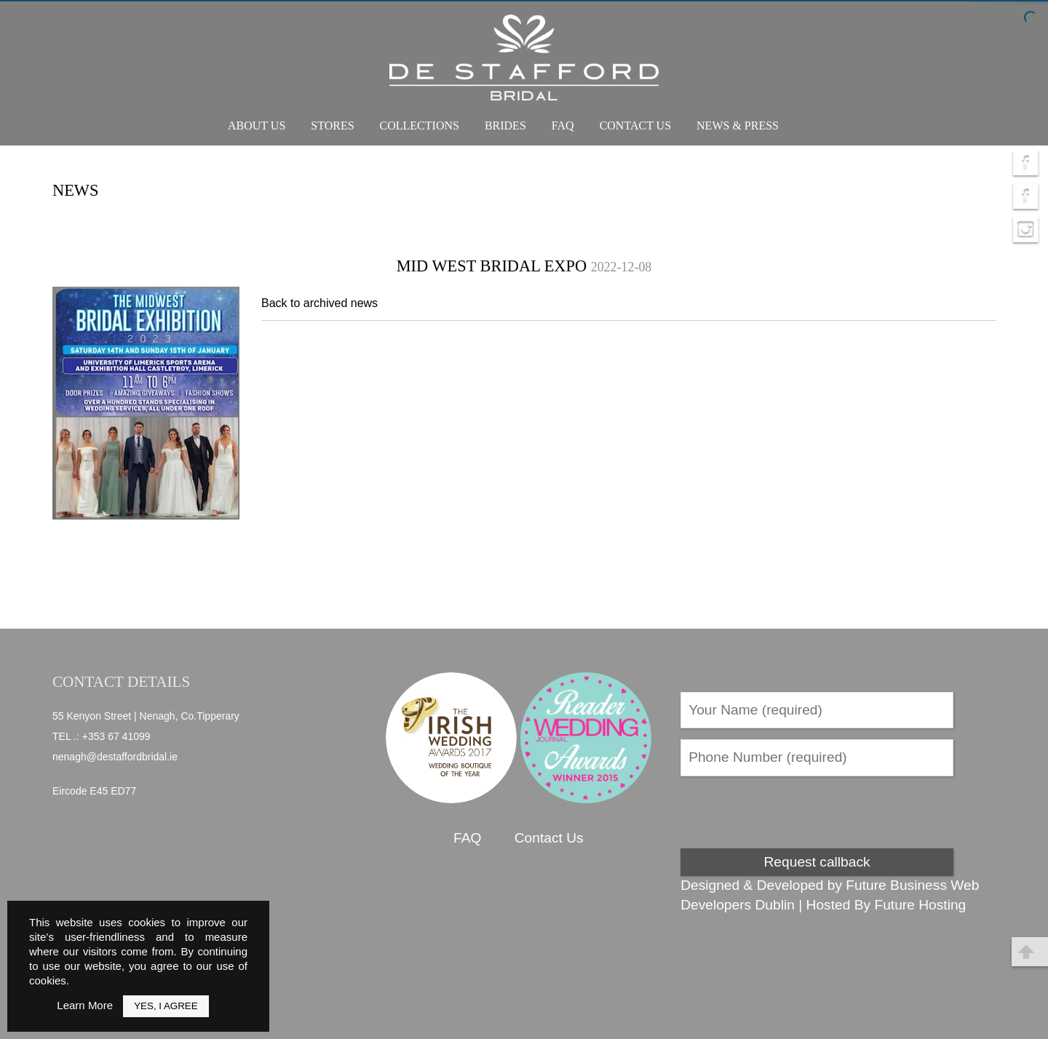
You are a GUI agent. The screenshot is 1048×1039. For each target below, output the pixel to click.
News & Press (737, 125)
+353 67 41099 (116, 736)
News (75, 190)
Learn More (85, 1005)
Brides (505, 125)
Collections (419, 125)
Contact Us (635, 125)
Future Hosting (920, 904)
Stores (332, 125)
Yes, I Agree (165, 1005)
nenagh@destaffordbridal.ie (115, 757)
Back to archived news (319, 303)
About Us (256, 125)
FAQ (563, 125)
